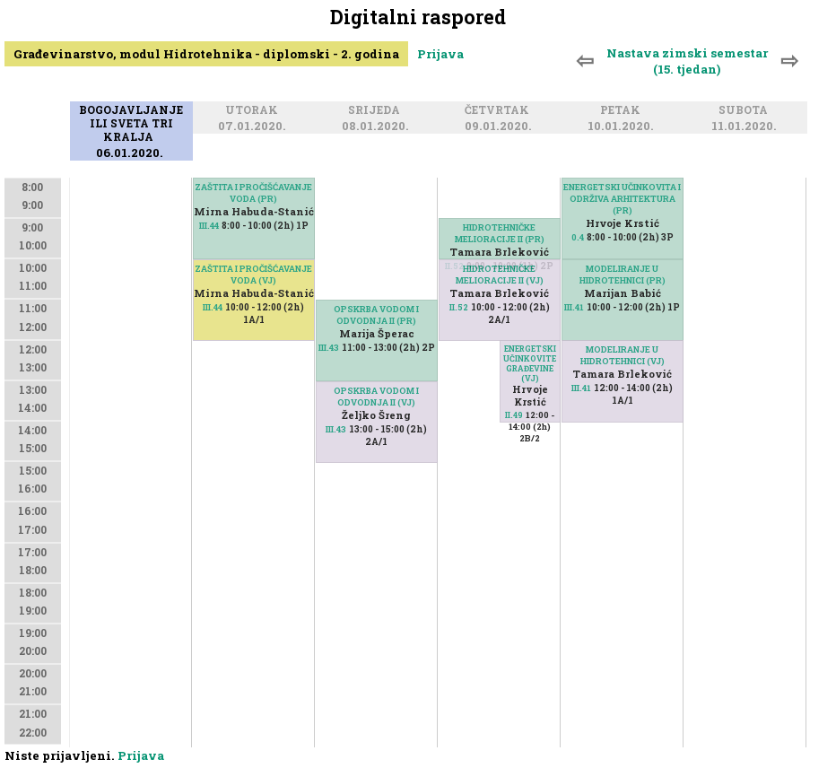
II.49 (514, 415)
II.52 (458, 307)
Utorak (254, 111)
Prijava (440, 54)
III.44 (209, 225)
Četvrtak (500, 111)
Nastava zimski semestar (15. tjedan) (687, 61)
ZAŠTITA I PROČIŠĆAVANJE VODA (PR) (253, 193)
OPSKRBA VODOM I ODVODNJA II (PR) (376, 315)
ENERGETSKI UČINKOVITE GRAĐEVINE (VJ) (529, 363)
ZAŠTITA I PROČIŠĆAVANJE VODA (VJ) (253, 274)
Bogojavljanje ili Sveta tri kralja (131, 124)
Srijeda (376, 111)
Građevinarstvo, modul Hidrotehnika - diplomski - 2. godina (206, 54)
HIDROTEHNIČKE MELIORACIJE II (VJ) (500, 274)
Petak (623, 111)
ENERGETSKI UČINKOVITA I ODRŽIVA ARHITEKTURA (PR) (622, 198)
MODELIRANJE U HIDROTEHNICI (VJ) (622, 355)
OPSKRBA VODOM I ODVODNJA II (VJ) (376, 396)
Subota (745, 111)
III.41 (574, 307)
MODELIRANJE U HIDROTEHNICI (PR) (622, 274)
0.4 (577, 237)
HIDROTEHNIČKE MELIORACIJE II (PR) (499, 233)
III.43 (328, 347)
